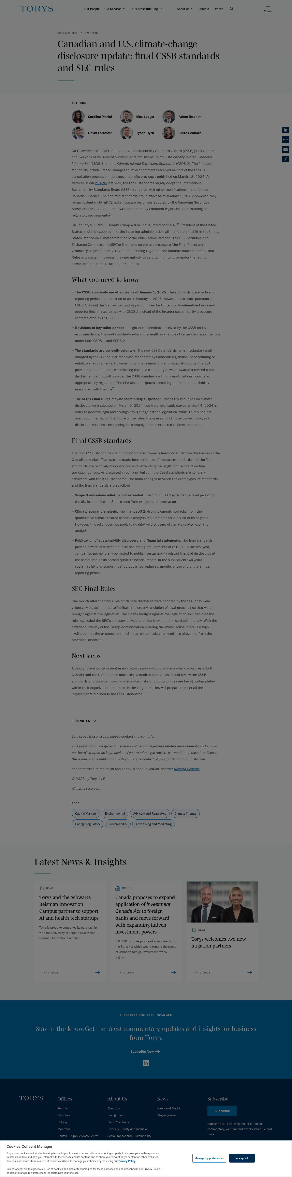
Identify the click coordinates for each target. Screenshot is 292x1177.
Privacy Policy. (127, 1161)
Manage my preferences (209, 1158)
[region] (146, 1158)
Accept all (242, 1158)
